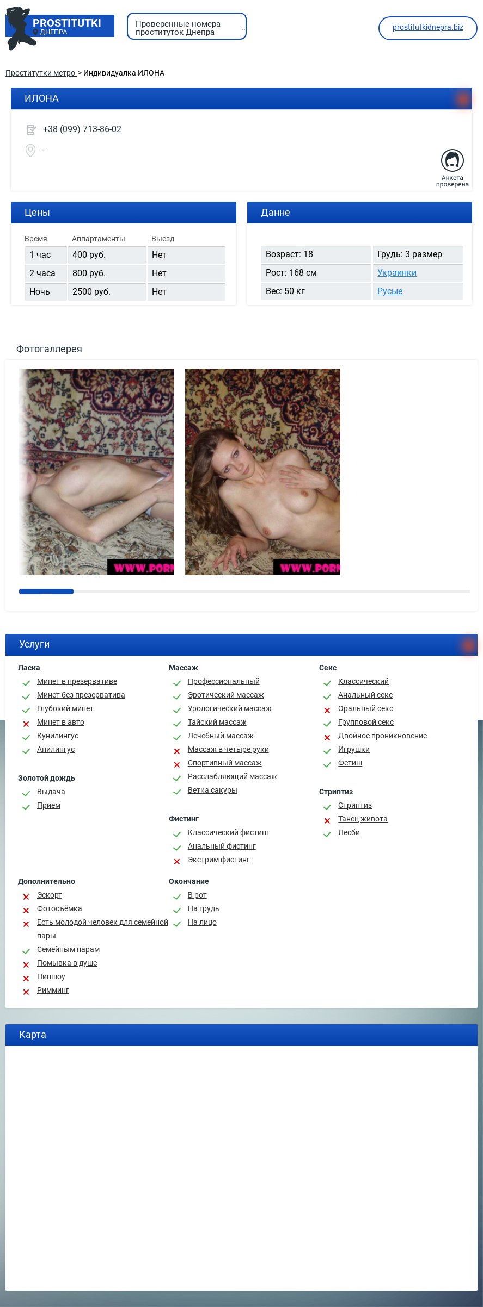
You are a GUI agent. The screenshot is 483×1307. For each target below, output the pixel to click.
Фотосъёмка (59, 908)
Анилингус (56, 749)
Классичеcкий (363, 681)
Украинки (397, 272)
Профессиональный (224, 681)
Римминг (53, 990)
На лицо (202, 922)
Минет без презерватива (81, 694)
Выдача (51, 791)
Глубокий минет (65, 708)
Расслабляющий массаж (232, 776)
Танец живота (363, 818)
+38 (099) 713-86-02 (82, 129)
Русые (389, 291)
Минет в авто (60, 722)
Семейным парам (68, 949)
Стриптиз (355, 805)
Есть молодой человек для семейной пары (102, 929)
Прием (48, 805)
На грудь (203, 908)
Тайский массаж (217, 722)
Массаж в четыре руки (228, 749)
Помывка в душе (67, 963)
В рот (197, 895)
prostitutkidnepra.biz (428, 27)
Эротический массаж (226, 694)
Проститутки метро (41, 73)
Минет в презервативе (77, 681)
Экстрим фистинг (219, 859)
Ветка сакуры (212, 790)
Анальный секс (365, 694)
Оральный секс (365, 708)
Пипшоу (51, 976)
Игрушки (354, 749)
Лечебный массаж (221, 735)
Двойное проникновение (382, 735)
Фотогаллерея (49, 348)
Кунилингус (57, 735)
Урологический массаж (230, 708)
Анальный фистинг (222, 846)
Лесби (349, 832)
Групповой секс (366, 722)
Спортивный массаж (225, 762)
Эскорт (49, 895)
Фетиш (350, 762)
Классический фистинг (229, 832)
